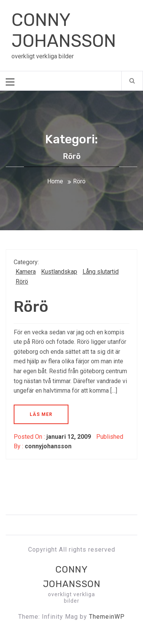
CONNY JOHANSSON (63, 30)
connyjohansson (48, 446)
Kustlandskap (59, 271)
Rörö (22, 281)
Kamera (26, 271)
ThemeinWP (107, 616)
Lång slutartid (101, 271)
